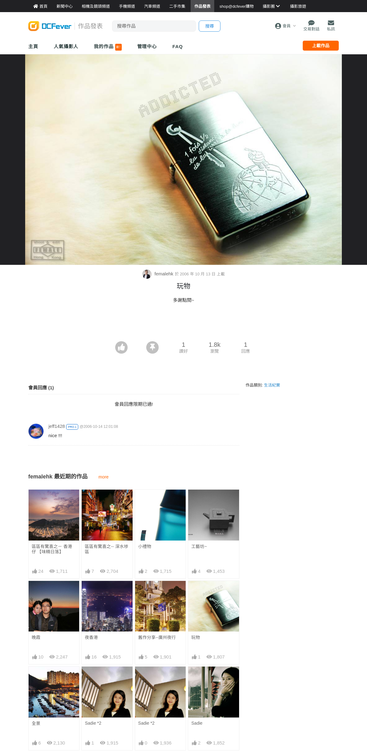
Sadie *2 (93, 723)
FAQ (177, 46)
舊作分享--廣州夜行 (157, 637)
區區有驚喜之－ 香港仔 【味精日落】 (52, 549)
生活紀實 (272, 385)
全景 (36, 723)
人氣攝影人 (66, 46)
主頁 (33, 46)
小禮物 (144, 546)
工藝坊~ (199, 546)
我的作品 (107, 47)
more (103, 476)
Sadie (196, 723)
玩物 (195, 637)
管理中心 (147, 46)
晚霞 (36, 637)
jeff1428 (56, 426)
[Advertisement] (183, 324)
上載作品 (320, 45)
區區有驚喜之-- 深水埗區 (106, 549)
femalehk (158, 273)
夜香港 (91, 637)
